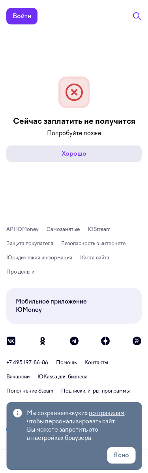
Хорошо (74, 153)
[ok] (42, 341)
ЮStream (99, 229)
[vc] (137, 341)
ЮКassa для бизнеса (62, 377)
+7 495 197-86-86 (27, 362)
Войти (22, 16)
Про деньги (20, 272)
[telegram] (74, 341)
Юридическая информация (39, 258)
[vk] (11, 341)
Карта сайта (94, 258)
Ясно (121, 455)
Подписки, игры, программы (95, 391)
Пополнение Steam (29, 391)
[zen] (105, 341)
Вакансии (18, 377)
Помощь (66, 362)
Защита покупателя (29, 243)
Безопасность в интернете (93, 243)
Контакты (96, 362)
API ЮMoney (22, 229)
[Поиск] (137, 16)
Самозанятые (63, 229)
